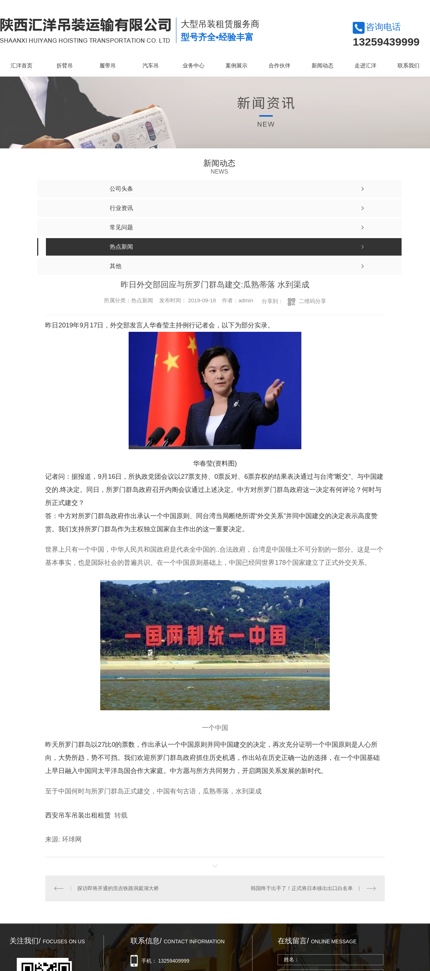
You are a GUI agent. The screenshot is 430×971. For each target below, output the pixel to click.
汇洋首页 (21, 65)
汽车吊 (150, 65)
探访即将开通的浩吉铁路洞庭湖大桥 (118, 888)
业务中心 (193, 65)
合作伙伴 (279, 65)
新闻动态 (322, 65)
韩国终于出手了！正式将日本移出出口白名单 (302, 888)
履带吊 (107, 65)
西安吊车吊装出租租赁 (78, 815)
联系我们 (408, 65)
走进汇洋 (365, 65)
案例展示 (236, 65)
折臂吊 (64, 65)
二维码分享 (312, 301)
